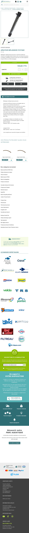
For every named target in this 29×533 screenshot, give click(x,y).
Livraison (5, 489)
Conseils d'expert (6, 484)
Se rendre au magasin (15, 443)
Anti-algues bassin (5, 222)
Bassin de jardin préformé (6, 194)
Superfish (3, 192)
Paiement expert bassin (8, 486)
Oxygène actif (4, 209)
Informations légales (7, 505)
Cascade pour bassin (5, 212)
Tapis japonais (4, 220)
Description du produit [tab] (8, 96)
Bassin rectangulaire (5, 179)
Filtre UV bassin (4, 174)
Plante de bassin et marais (6, 172)
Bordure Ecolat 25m (5, 215)
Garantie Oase (6, 488)
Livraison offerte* (16, 78)
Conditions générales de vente (9, 507)
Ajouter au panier (14, 73)
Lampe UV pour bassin (5, 196)
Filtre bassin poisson (5, 205)
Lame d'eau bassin (5, 207)
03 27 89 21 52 (7, 523)
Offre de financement (16, 81)
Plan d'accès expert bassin (8, 510)
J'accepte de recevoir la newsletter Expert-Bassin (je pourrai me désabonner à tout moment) (15, 369)
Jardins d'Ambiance (7, 485)
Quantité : (4, 69)
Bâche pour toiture (6, 498)
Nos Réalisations (6, 492)
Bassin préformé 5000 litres (7, 169)
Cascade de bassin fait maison (7, 185)
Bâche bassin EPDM (5, 177)
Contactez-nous (6, 508)
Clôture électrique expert (6, 217)
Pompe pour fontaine (5, 187)
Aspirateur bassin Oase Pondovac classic (9, 227)
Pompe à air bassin (5, 181)
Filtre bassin (3, 202)
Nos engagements (6, 491)
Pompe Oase (3, 200)
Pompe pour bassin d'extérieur (7, 224)
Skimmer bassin (4, 189)
